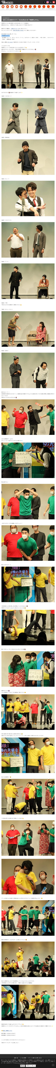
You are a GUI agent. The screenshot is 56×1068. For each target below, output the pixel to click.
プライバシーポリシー (19, 1062)
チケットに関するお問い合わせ (35, 1058)
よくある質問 (23, 1058)
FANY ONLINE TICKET (18, 30)
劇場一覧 (16, 1058)
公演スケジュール (15, 28)
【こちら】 (10, 42)
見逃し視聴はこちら (7, 1030)
